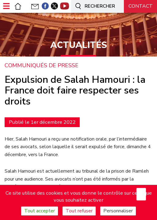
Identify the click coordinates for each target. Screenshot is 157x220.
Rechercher (94, 6)
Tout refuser (79, 210)
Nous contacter (140, 8)
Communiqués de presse (41, 65)
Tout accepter (39, 210)
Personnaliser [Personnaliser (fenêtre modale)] (118, 210)
